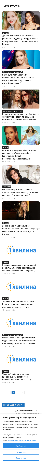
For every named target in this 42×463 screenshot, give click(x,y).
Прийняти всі (21, 446)
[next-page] (23, 392)
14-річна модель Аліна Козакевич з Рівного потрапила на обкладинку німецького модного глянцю (19, 304)
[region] (21, 438)
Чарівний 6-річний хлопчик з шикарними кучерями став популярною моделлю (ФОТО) (16, 377)
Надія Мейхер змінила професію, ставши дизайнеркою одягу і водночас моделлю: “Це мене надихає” (20, 192)
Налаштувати (21, 452)
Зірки (5, 33)
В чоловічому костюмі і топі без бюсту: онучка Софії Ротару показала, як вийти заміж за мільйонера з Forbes (20, 117)
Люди (5, 262)
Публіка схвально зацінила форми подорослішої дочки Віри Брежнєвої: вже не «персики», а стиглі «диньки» (19, 341)
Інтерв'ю (7, 186)
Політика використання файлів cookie (22, 440)
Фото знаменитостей (12, 72)
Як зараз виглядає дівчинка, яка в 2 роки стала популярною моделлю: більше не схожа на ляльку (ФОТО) (19, 268)
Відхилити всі (21, 458)
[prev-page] (4, 392)
